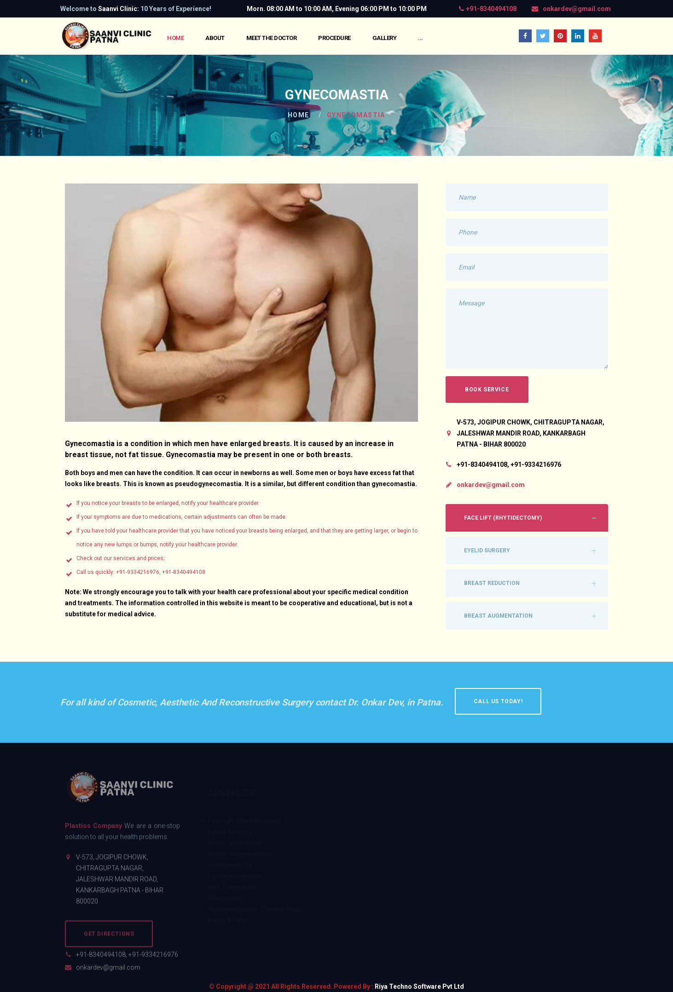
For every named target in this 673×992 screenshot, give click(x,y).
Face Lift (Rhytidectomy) (503, 518)
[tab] (527, 518)
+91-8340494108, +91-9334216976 (127, 959)
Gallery (384, 37)
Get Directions (109, 938)
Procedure (334, 37)
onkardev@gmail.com (577, 8)
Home (175, 37)
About (215, 37)
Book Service (487, 389)
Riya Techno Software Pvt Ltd (419, 986)
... (420, 37)
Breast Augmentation (498, 616)
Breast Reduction (492, 583)
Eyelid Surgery (487, 550)
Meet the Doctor (271, 37)
